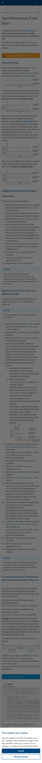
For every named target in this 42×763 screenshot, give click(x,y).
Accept (21, 751)
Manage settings (21, 757)
